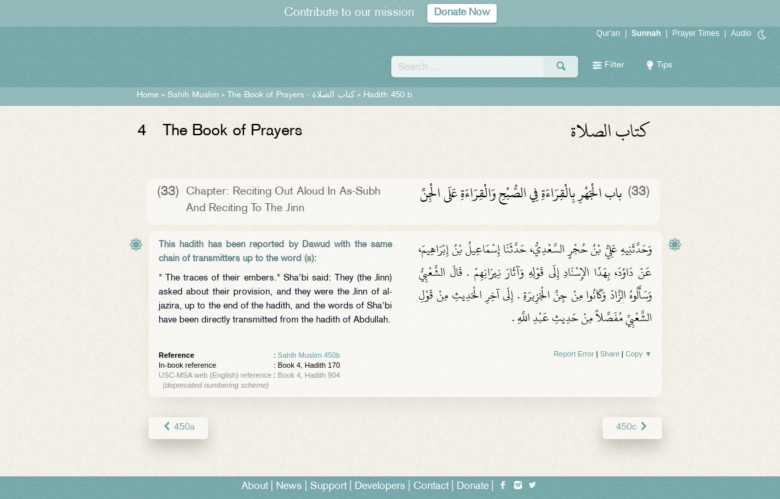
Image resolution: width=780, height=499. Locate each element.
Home (148, 95)
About (254, 487)
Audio (741, 33)
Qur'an (609, 33)
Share (609, 354)
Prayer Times (695, 33)
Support (328, 487)
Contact (431, 487)
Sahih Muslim (193, 95)
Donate (473, 487)
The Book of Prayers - (291, 95)
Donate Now (462, 13)
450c (633, 427)
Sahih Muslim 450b (309, 355)
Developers (380, 487)
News (289, 487)
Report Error (573, 354)
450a (178, 427)
